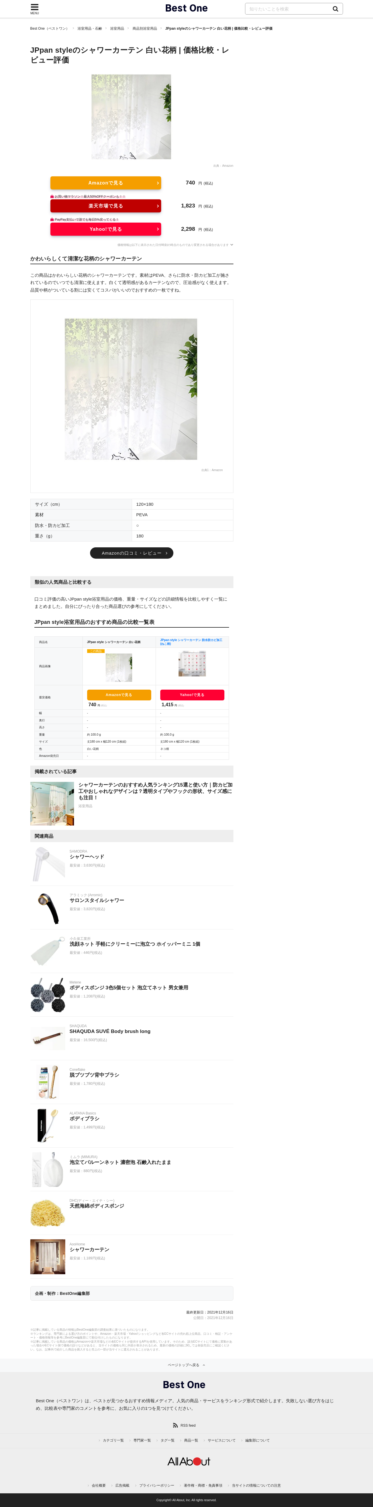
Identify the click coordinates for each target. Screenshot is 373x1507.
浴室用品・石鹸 (90, 28)
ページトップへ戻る (183, 1365)
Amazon (227, 165)
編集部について (257, 1440)
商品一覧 (191, 1440)
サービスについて (222, 1440)
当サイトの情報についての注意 (256, 1485)
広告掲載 (122, 1485)
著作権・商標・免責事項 (203, 1485)
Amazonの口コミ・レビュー (131, 553)
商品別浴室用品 (145, 28)
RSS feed (188, 1425)
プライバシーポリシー (156, 1485)
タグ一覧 (168, 1440)
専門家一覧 (142, 1440)
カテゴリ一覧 (113, 1440)
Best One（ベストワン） (49, 28)
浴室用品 (117, 28)
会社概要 (99, 1485)
